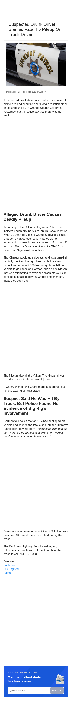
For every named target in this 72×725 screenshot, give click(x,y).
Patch (7, 572)
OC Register (11, 569)
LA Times (9, 565)
